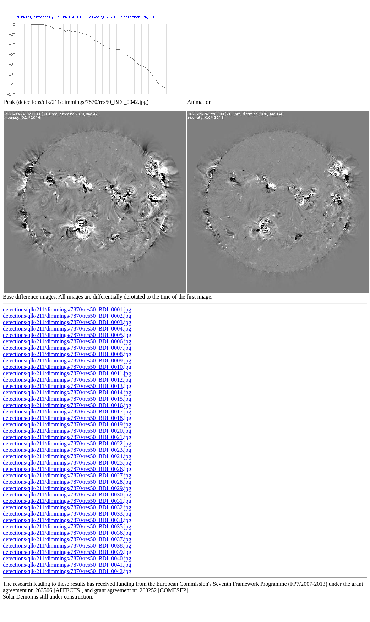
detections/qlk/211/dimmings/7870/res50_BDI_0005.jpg (67, 335)
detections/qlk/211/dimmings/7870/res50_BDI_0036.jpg (67, 533)
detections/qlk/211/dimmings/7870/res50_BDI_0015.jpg (67, 399)
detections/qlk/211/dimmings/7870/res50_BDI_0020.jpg (67, 431)
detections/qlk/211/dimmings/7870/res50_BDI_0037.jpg (67, 539)
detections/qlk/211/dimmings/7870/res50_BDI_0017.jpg (67, 412)
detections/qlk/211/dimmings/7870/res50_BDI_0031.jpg (67, 501)
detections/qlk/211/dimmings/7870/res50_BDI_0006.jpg (67, 341)
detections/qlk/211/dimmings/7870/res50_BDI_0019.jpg (67, 424)
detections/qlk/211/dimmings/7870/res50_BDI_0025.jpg (67, 463)
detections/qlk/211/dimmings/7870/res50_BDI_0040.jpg (67, 558)
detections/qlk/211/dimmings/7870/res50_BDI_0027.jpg (67, 475)
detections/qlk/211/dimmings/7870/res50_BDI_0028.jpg (67, 482)
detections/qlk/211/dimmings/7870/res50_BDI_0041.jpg (67, 565)
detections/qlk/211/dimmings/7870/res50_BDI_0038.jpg (67, 546)
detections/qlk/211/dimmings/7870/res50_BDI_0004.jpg (67, 329)
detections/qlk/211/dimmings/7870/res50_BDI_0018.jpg (67, 418)
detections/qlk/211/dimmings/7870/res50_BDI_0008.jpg (67, 354)
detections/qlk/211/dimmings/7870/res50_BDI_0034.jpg (67, 520)
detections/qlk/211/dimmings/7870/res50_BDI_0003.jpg (67, 322)
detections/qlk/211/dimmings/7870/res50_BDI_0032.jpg (67, 507)
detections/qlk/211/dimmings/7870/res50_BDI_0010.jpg (67, 367)
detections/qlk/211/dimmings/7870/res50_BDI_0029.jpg (67, 488)
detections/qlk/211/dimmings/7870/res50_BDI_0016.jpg (67, 405)
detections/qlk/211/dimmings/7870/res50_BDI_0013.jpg (67, 386)
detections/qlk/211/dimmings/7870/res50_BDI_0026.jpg (67, 469)
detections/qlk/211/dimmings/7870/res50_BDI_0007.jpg (67, 348)
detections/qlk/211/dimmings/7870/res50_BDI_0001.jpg (67, 309)
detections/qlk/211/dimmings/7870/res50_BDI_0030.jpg (67, 495)
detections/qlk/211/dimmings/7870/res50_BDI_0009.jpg (67, 360)
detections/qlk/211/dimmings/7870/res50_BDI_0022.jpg (67, 443)
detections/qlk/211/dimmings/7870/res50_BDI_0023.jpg (67, 450)
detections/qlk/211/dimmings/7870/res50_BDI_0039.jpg (67, 552)
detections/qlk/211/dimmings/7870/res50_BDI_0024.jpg (67, 456)
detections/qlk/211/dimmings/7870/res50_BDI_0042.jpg (67, 571)
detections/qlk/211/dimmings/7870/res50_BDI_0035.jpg (67, 526)
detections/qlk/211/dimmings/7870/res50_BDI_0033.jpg (67, 514)
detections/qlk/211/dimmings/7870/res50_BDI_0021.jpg (67, 437)
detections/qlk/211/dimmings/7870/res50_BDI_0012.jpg (67, 380)
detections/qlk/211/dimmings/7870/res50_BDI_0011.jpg (67, 373)
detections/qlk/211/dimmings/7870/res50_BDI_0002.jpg (67, 316)
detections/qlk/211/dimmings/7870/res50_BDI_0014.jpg (67, 392)
